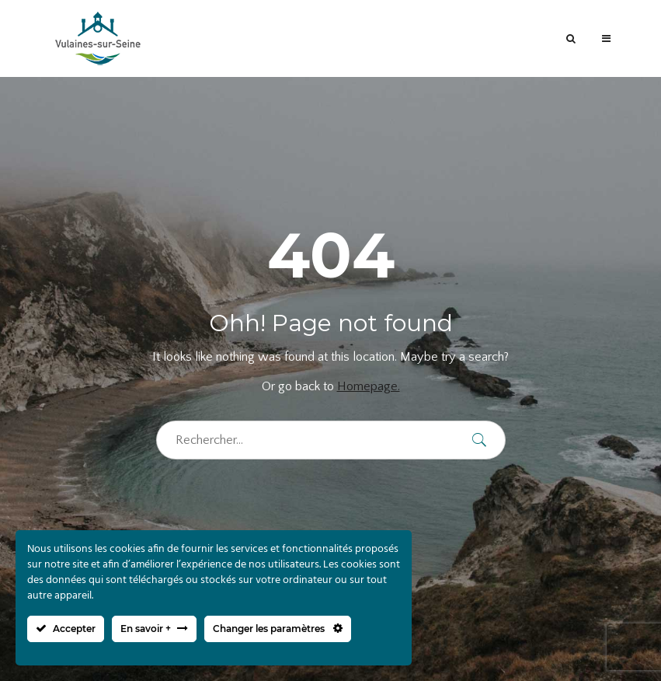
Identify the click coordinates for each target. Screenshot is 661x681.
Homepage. (368, 386)
